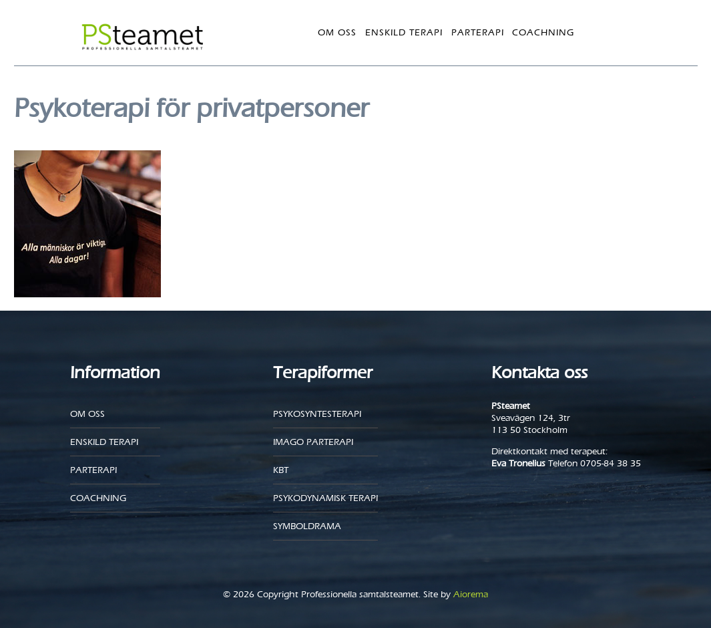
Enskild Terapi (404, 32)
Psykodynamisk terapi (325, 498)
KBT (280, 470)
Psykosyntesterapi (317, 414)
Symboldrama (307, 526)
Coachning (543, 32)
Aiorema (470, 594)
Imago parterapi (313, 442)
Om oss (337, 32)
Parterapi (477, 32)
